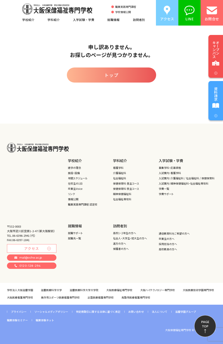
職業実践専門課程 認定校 (82, 204)
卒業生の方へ (166, 238)
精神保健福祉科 (122, 194)
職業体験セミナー (17, 320)
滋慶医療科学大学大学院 (84, 290)
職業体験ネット (45, 320)
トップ (111, 75)
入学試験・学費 (83, 19)
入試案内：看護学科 (170, 173)
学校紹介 (28, 19)
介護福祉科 (119, 173)
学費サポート (166, 194)
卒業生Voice (75, 188)
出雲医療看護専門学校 (101, 297)
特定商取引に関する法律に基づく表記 (98, 311)
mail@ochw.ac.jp (28, 257)
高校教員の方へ (168, 249)
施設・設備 (74, 173)
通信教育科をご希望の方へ (174, 233)
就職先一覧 (74, 238)
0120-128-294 (27, 265)
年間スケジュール (78, 178)
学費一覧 (164, 188)
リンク (71, 194)
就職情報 (113, 19)
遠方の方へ (119, 243)
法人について (159, 311)
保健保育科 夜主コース (126, 188)
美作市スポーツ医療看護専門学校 (60, 297)
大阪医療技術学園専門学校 (198, 290)
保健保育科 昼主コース (126, 183)
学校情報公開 (123, 12)
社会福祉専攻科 (122, 199)
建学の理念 (74, 167)
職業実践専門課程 (125, 6)
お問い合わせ (136, 311)
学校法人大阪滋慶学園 (20, 290)
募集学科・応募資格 (170, 167)
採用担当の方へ (168, 244)
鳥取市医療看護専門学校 (136, 297)
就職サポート (75, 233)
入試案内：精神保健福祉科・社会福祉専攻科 (183, 183)
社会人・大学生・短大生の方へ (130, 238)
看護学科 (118, 167)
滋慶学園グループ (185, 311)
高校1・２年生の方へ (124, 233)
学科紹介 (53, 19)
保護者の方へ (121, 249)
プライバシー (19, 311)
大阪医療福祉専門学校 (119, 290)
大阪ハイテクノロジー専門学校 (157, 290)
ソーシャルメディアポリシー (51, 311)
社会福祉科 (119, 178)
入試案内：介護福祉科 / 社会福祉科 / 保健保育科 (187, 178)
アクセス (37, 248)
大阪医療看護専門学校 (20, 297)
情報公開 (73, 199)
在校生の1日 (75, 183)
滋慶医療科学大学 (51, 290)
